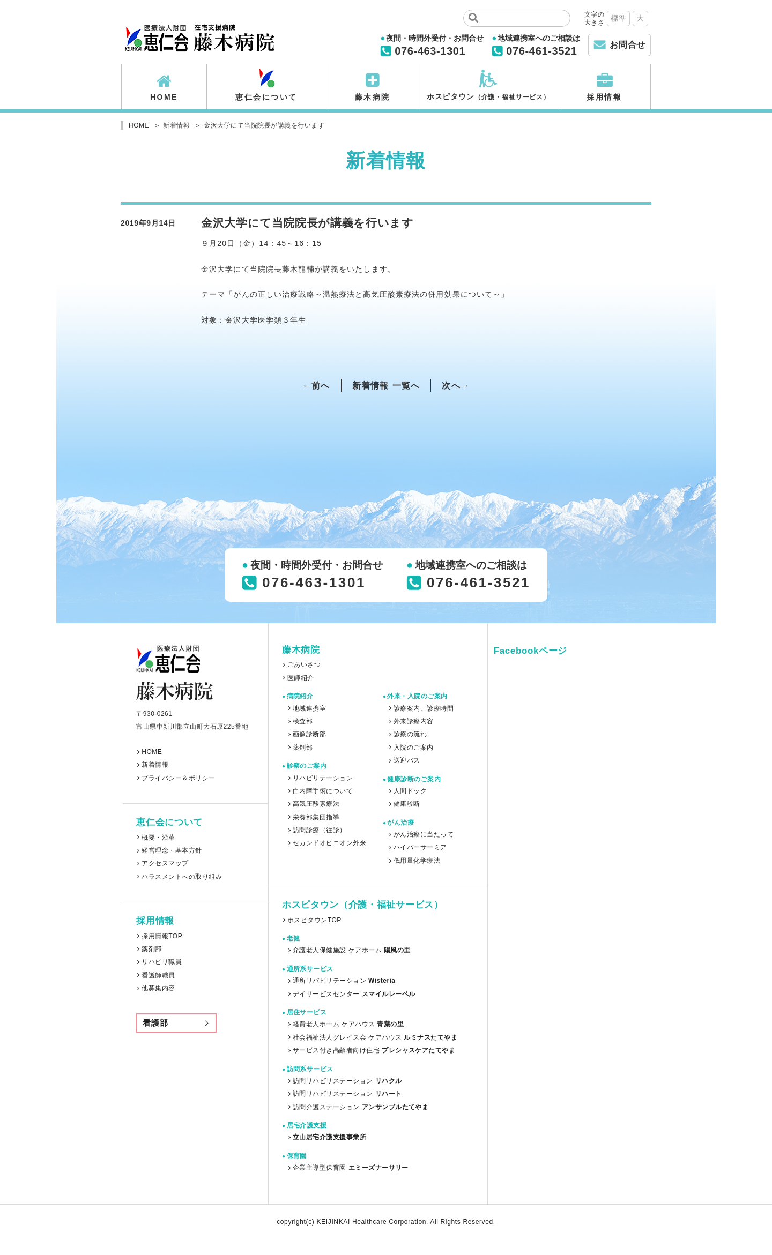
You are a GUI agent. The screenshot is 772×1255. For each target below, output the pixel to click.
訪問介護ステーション (360, 1107)
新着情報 (155, 764)
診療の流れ (410, 734)
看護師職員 (158, 975)
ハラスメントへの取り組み (182, 876)
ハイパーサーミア (420, 847)
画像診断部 (309, 734)
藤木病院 (372, 97)
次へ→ (456, 385)
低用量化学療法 (417, 860)
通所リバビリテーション (344, 980)
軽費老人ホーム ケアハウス (348, 1024)
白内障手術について (323, 791)
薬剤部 (151, 949)
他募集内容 (158, 988)
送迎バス (407, 760)
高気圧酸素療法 (316, 804)
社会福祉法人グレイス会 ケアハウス (375, 1037)
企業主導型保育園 (351, 1167)
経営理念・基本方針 (172, 850)
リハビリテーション (323, 778)
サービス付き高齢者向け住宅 (374, 1050)
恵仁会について (266, 97)
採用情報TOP (162, 936)
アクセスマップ (165, 863)
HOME (164, 97)
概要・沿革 (158, 837)
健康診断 (407, 804)
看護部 (155, 1022)
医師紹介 (300, 678)
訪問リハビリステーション (347, 1081)
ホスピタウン (488, 96)
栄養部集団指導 (316, 817)
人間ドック (410, 791)
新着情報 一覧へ (386, 385)
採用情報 (604, 97)
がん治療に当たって (424, 834)
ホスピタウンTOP (314, 920)
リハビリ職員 (162, 962)
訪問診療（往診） (319, 830)
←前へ (316, 385)
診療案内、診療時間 (424, 708)
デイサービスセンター (354, 994)
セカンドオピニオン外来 (329, 843)
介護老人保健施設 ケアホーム (352, 950)
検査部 (303, 721)
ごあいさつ (304, 664)
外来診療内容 (414, 721)
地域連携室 (309, 708)
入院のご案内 (414, 747)
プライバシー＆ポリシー (178, 778)
